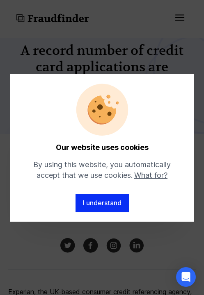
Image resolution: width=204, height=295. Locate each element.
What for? (150, 175)
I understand (102, 203)
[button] (186, 277)
